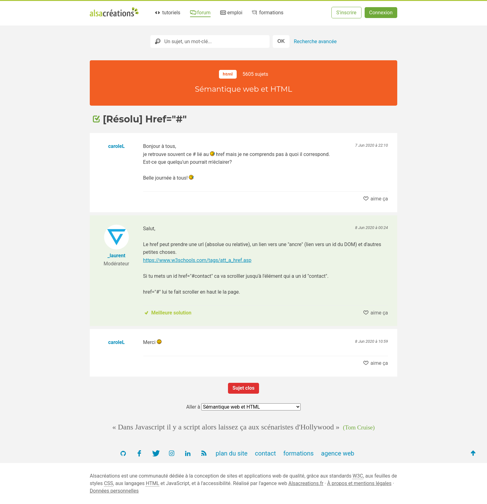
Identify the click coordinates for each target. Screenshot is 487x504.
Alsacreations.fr (305, 483)
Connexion (381, 13)
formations (267, 13)
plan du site (232, 453)
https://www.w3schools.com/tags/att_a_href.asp (197, 260)
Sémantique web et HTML (243, 89)
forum (199, 13)
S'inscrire (346, 13)
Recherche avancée (315, 41)
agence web (337, 453)
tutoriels (167, 13)
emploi (231, 13)
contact (265, 453)
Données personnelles (114, 491)
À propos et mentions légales (359, 483)
